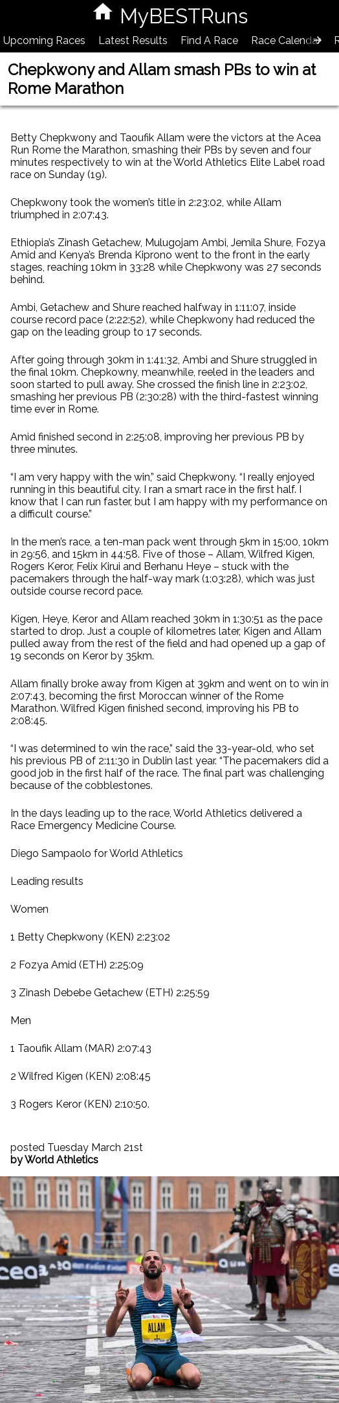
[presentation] (318, 40)
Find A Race (209, 40)
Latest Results (133, 40)
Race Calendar (286, 40)
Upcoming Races (44, 40)
